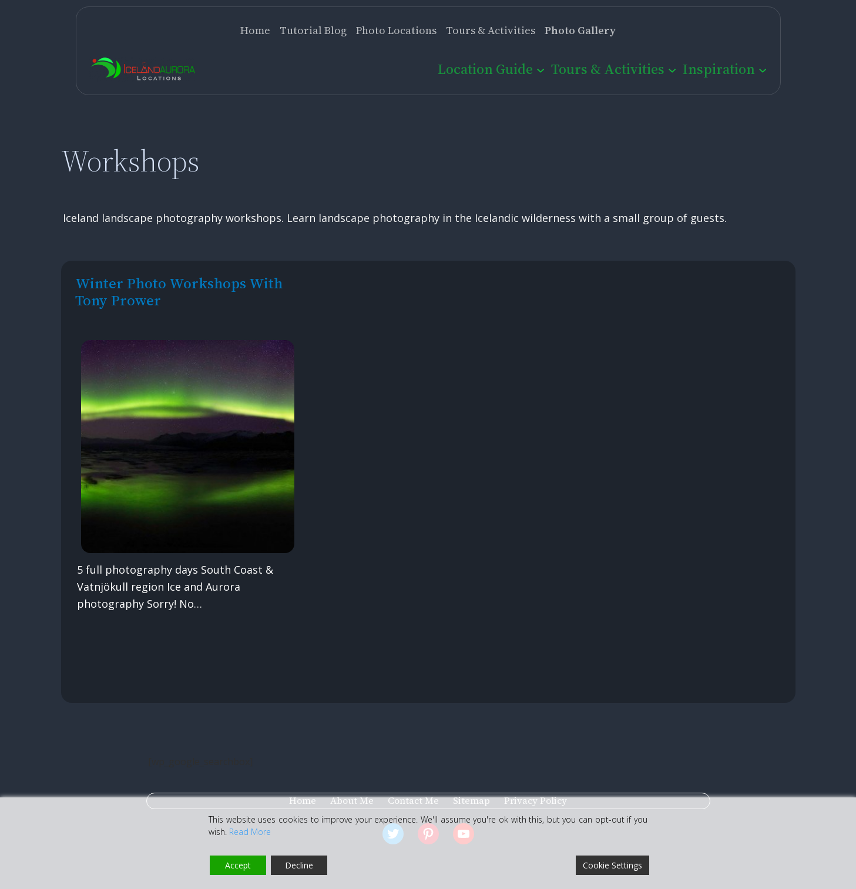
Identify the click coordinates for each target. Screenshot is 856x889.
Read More (250, 831)
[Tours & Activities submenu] (672, 69)
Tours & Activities (607, 69)
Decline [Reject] (299, 865)
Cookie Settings (612, 865)
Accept (238, 865)
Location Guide (485, 69)
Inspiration (719, 69)
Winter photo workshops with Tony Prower (179, 292)
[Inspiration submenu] (762, 69)
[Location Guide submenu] (540, 69)
